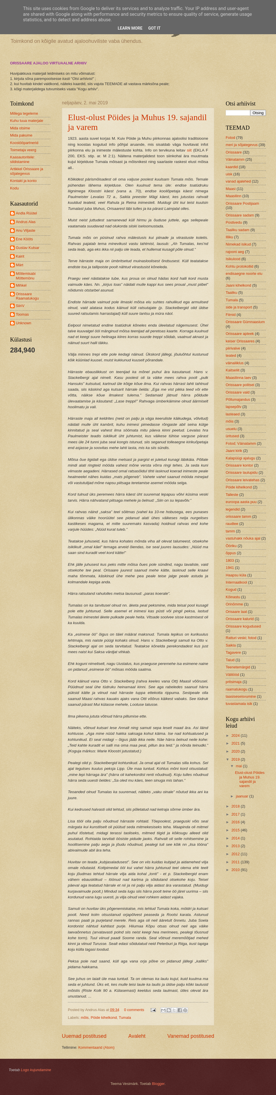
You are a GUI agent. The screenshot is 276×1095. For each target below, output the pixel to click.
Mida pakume (21, 135)
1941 (230, 567)
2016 (236, 822)
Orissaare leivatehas (242, 480)
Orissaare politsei (240, 385)
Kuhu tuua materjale (26, 120)
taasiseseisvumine (241, 696)
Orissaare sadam (240, 215)
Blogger (158, 1083)
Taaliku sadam (237, 230)
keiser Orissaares (240, 341)
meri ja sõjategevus (242, 145)
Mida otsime (20, 128)
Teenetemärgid (238, 667)
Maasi (230, 189)
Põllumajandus (238, 399)
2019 (236, 759)
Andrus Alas (26, 222)
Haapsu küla (236, 575)
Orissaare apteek (240, 333)
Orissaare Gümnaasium (245, 322)
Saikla (231, 645)
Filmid (230, 314)
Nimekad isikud (238, 244)
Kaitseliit (232, 370)
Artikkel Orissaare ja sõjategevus (26, 171)
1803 (230, 560)
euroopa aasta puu (241, 502)
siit (189, 150)
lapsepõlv (233, 406)
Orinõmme (234, 604)
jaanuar (242, 796)
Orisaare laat (236, 611)
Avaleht (136, 1036)
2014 (236, 838)
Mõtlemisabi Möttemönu (26, 275)
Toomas (22, 314)
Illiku (229, 237)
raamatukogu (236, 689)
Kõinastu (233, 597)
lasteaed (233, 414)
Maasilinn (233, 196)
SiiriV (20, 306)
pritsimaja (233, 682)
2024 (236, 735)
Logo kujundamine (36, 1070)
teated (231, 355)
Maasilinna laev (238, 377)
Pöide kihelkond (104, 1017)
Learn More (130, 28)
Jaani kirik (234, 450)
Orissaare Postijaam (242, 203)
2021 (236, 743)
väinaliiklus (235, 363)
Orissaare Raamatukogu (27, 296)
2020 (236, 751)
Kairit (20, 256)
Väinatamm (235, 159)
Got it (154, 28)
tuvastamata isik (239, 703)
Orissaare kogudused (243, 626)
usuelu (231, 429)
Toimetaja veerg (23, 150)
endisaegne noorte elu (244, 273)
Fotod (230, 137)
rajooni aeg (235, 252)
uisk (229, 174)
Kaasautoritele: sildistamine (22, 159)
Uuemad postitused (84, 1036)
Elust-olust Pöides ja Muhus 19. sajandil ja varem (249, 779)
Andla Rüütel (26, 213)
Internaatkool (236, 582)
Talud (230, 660)
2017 (236, 814)
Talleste (232, 494)
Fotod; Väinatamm (241, 443)
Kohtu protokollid (239, 266)
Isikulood (233, 259)
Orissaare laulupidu (242, 472)
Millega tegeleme (24, 113)
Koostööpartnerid (24, 143)
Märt (19, 265)
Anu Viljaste (25, 230)
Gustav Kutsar (27, 248)
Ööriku (231, 546)
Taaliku (231, 292)
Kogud (231, 589)
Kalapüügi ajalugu (240, 458)
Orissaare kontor (239, 465)
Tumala (125, 1017)
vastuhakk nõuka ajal (243, 538)
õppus (231, 553)
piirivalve (233, 348)
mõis (85, 1017)
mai (239, 766)
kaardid (232, 167)
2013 (236, 846)
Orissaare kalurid (240, 619)
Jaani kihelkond (238, 285)
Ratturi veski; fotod (241, 638)
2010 (236, 870)
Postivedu (234, 222)
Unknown (23, 323)
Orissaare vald (238, 392)
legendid (233, 509)
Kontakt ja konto (23, 181)
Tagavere (233, 652)
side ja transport (239, 307)
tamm (230, 531)
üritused (232, 436)
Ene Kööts (24, 239)
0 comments (134, 1010)
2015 (236, 830)
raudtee (232, 523)
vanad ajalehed (238, 181)
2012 (236, 854)
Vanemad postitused (190, 1036)
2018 (236, 806)
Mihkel (21, 285)
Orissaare (234, 152)
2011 (236, 862)
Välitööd (232, 674)
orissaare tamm (238, 516)
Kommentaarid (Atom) (96, 1047)
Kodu (14, 188)
